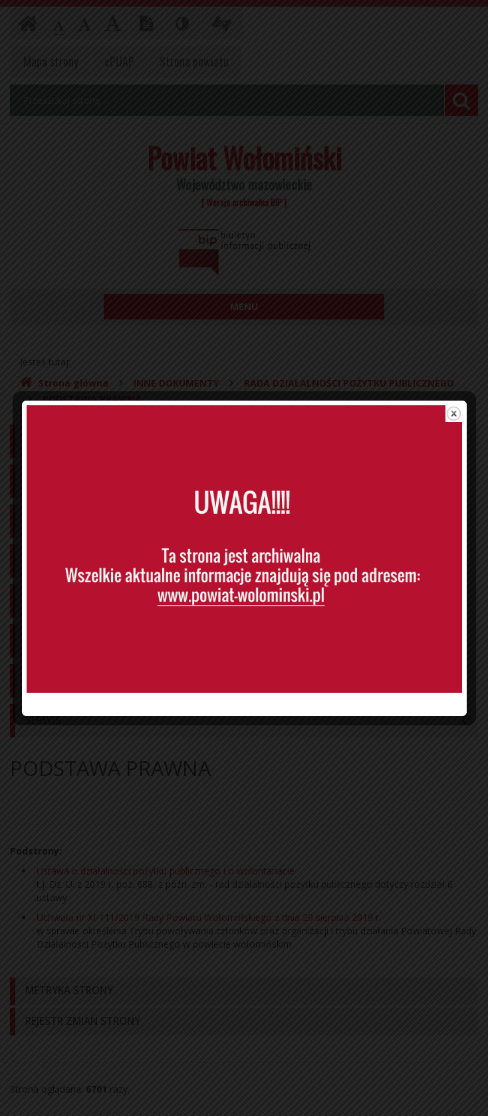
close (453, 387)
